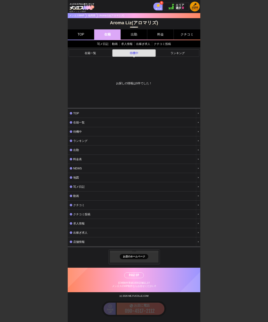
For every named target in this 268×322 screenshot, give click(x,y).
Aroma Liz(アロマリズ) (111, 15)
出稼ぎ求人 (143, 44)
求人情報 (127, 44)
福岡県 (91, 15)
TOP (81, 34)
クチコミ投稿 (162, 44)
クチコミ (187, 34)
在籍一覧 (90, 53)
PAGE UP (134, 275)
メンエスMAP (76, 15)
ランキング (178, 53)
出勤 (134, 34)
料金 (160, 34)
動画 (115, 44)
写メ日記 (103, 44)
